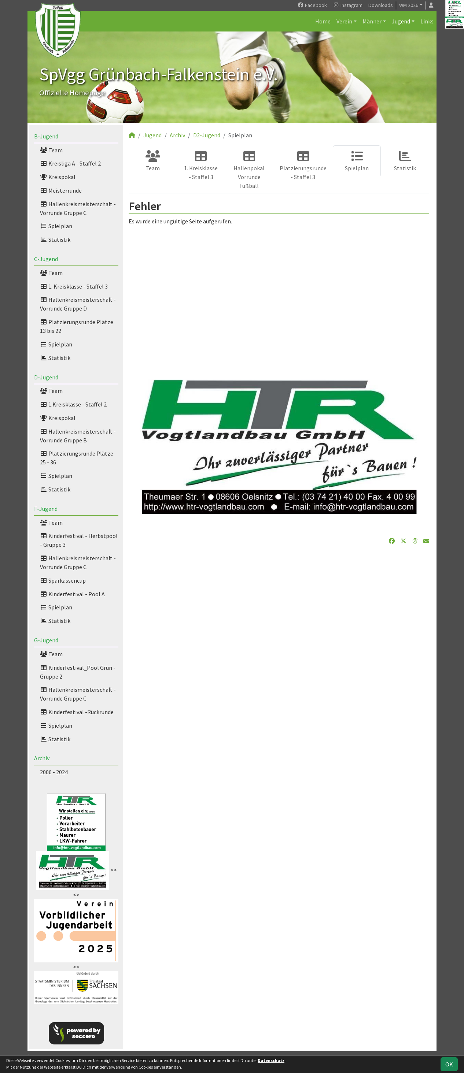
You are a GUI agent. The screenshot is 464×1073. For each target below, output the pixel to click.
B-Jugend (46, 136)
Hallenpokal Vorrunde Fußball (249, 169)
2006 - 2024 (54, 772)
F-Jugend (46, 508)
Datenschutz (271, 1060)
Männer (372, 21)
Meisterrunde (61, 190)
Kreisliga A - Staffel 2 (70, 163)
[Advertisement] (279, 294)
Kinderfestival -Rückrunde (77, 712)
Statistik (55, 239)
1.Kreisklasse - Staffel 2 (73, 404)
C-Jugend (46, 259)
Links (427, 21)
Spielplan (56, 226)
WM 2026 (408, 5)
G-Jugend (46, 640)
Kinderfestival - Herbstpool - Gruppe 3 (79, 540)
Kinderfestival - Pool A (72, 594)
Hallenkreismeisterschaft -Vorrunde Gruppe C (78, 562)
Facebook (312, 5)
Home (323, 21)
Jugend (401, 21)
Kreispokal (58, 177)
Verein (344, 21)
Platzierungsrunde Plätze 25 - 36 (76, 458)
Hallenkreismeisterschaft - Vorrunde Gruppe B (78, 436)
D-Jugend (46, 377)
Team (51, 150)
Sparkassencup (63, 580)
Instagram (347, 5)
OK (449, 1064)
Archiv (41, 758)
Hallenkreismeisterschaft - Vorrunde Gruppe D (78, 304)
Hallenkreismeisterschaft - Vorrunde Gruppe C (78, 208)
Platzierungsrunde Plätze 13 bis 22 (76, 326)
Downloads (380, 5)
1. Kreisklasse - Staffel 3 (74, 286)
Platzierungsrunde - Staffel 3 (303, 165)
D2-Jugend (206, 135)
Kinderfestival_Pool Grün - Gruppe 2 (77, 672)
